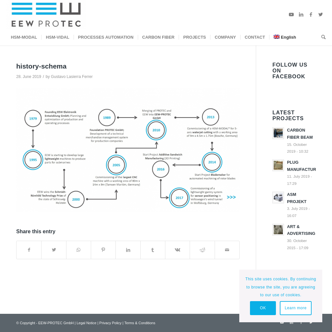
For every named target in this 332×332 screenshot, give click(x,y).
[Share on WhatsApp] (78, 250)
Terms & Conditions (139, 323)
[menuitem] (23, 37)
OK (263, 308)
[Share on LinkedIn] (128, 250)
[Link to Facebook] (311, 14)
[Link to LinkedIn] (301, 14)
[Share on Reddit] (202, 250)
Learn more (295, 308)
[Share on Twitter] (54, 250)
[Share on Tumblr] (153, 250)
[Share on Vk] (177, 250)
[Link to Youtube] (291, 14)
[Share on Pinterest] (103, 250)
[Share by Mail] (227, 250)
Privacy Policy (110, 323)
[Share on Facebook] (29, 250)
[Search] (321, 37)
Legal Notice (86, 323)
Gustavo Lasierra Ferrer (72, 76)
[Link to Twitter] (321, 14)
